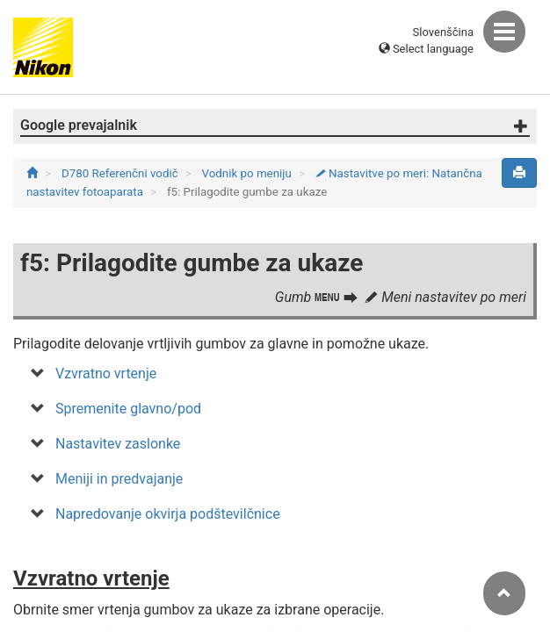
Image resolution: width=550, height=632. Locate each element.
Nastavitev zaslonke (117, 443)
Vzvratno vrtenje (105, 373)
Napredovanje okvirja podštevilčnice (167, 514)
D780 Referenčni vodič (121, 173)
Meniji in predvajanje (119, 478)
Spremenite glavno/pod (128, 408)
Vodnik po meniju (248, 173)
